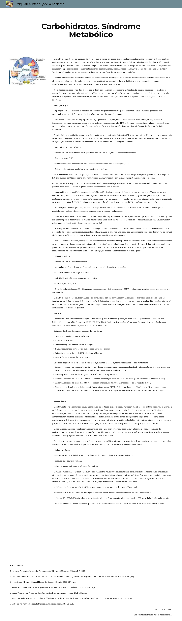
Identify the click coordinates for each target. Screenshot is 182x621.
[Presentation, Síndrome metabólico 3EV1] (77, 534)
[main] (91, 30)
